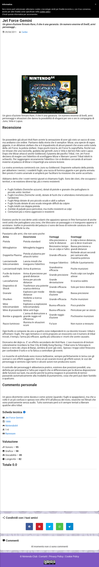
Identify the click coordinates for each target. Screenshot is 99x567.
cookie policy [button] (45, 12)
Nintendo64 (11, 425)
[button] (95, 4)
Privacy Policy (56, 556)
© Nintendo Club (28, 556)
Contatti (43, 556)
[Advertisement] (49, 54)
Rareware (10, 433)
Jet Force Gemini (14, 417)
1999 (8, 421)
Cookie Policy (72, 556)
